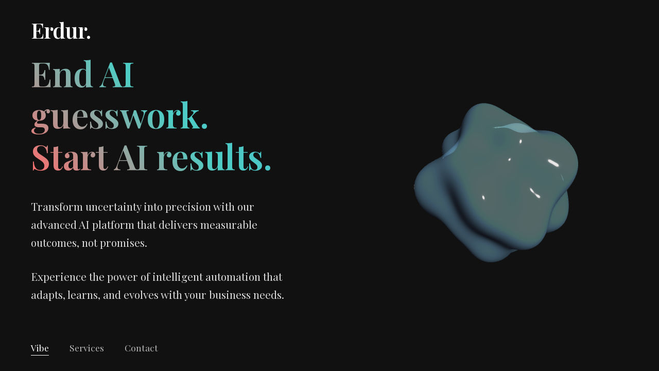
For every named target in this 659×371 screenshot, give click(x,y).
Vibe (40, 347)
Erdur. (61, 29)
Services (87, 347)
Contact (141, 347)
